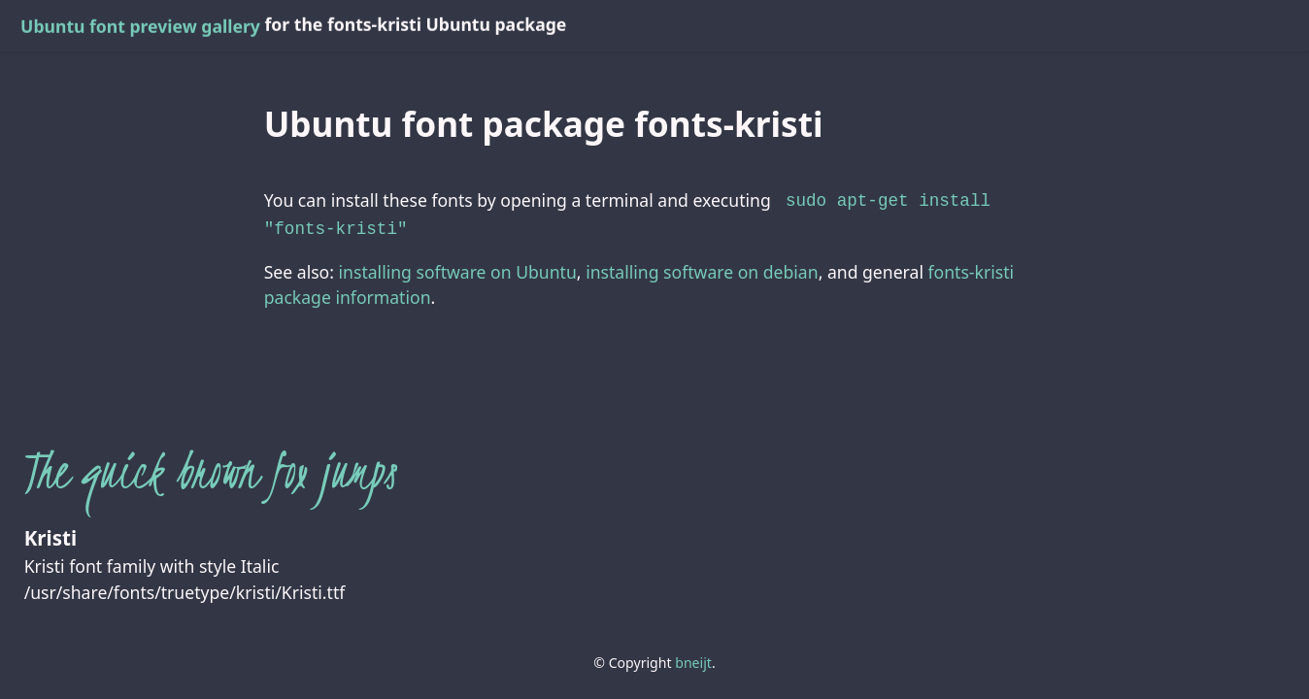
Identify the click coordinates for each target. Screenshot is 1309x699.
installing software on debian (702, 268)
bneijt (693, 658)
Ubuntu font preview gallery (140, 26)
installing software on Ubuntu (458, 268)
